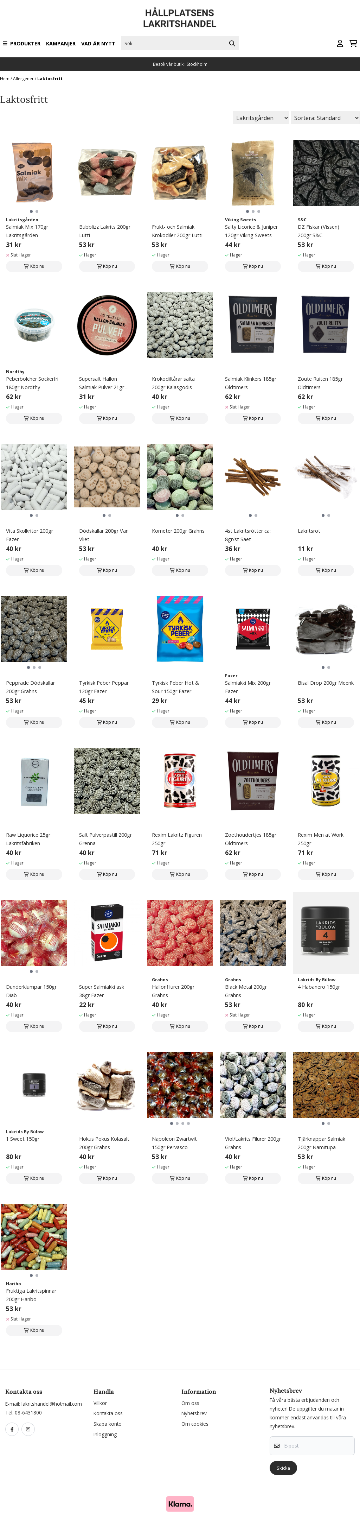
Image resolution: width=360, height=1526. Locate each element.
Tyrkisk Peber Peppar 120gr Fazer (104, 687)
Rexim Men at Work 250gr (320, 839)
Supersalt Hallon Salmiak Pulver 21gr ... (104, 383)
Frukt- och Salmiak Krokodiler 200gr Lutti (177, 231)
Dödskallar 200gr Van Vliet (104, 535)
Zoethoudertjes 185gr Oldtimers (250, 839)
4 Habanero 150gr (319, 986)
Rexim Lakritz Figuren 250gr (177, 839)
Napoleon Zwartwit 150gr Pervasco (174, 1143)
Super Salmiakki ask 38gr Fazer (101, 991)
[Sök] (180, 43)
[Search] (232, 43)
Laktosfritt (50, 79)
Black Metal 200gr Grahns (246, 991)
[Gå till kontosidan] (340, 43)
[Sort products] (325, 118)
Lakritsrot (309, 530)
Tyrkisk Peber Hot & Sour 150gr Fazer (175, 687)
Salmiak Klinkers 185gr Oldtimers (250, 383)
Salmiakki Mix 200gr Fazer (248, 687)
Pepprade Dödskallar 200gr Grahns (30, 687)
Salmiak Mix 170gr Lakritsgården (27, 231)
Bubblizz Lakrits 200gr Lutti (104, 231)
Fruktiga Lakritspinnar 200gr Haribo (31, 1295)
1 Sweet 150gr (22, 1138)
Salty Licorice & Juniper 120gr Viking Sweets (251, 231)
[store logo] (180, 17)
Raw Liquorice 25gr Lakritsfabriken (28, 839)
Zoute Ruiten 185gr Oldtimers (320, 383)
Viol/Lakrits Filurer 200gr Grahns (253, 1143)
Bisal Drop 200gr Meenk (326, 682)
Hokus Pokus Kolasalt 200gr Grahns (104, 1143)
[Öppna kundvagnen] (353, 43)
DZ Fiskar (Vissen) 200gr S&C (318, 231)
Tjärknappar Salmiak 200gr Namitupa (321, 1143)
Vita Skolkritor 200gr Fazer (29, 535)
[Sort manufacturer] (261, 118)
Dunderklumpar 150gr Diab (31, 991)
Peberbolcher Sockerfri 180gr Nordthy (32, 383)
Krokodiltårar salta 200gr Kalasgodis (173, 383)
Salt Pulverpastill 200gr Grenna (105, 839)
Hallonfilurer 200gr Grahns (173, 991)
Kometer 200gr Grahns (178, 530)
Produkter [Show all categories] (21, 43)
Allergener (24, 79)
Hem (5, 79)
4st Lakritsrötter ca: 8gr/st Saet (248, 535)
